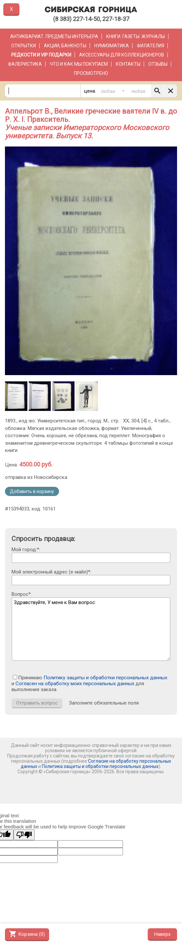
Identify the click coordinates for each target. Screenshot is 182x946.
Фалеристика (25, 64)
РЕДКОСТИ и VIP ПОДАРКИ (41, 54)
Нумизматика (111, 45)
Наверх (162, 934)
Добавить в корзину (32, 491)
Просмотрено (91, 73)
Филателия (150, 45)
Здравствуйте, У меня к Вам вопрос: (91, 629)
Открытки (23, 45)
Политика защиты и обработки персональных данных (100, 766)
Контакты (128, 64)
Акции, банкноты (65, 45)
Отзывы (157, 64)
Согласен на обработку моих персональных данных (74, 684)
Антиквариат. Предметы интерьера (54, 36)
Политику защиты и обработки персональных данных (105, 678)
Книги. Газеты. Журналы (135, 36)
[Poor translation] (24, 834)
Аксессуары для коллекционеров (121, 54)
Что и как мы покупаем (79, 64)
